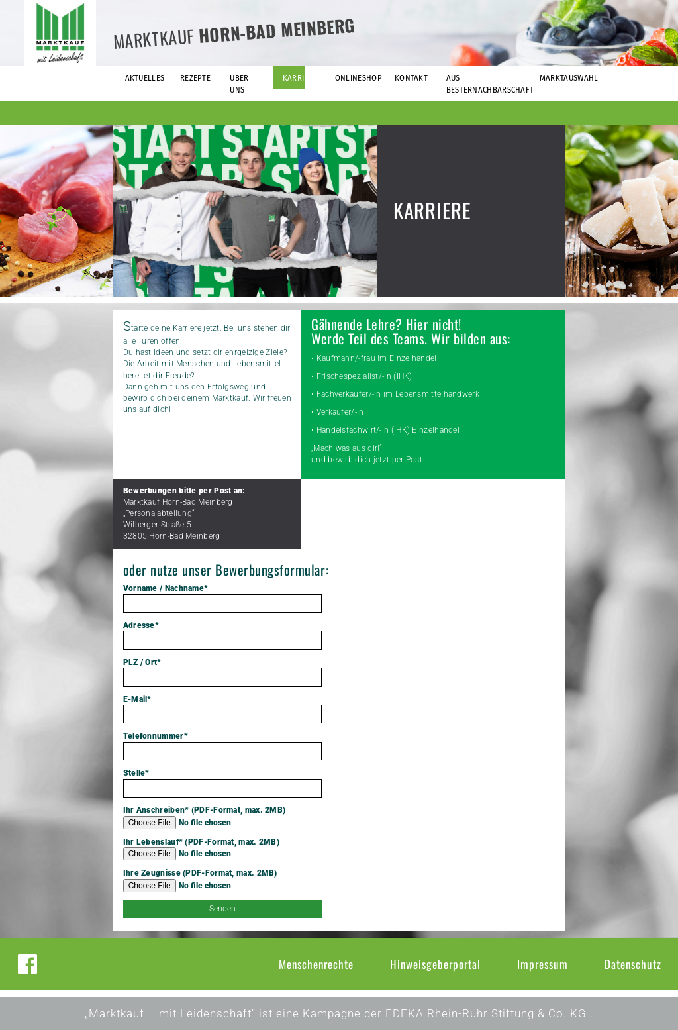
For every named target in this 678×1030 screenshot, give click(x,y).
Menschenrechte (316, 964)
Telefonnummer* (222, 745)
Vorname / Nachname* (222, 598)
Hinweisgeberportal (435, 964)
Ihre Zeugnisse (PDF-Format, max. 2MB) (222, 880)
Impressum (542, 964)
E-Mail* (222, 709)
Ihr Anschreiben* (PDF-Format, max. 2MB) (222, 817)
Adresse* (222, 635)
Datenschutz (633, 964)
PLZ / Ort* (222, 672)
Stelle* (222, 783)
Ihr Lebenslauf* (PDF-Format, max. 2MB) (222, 849)
